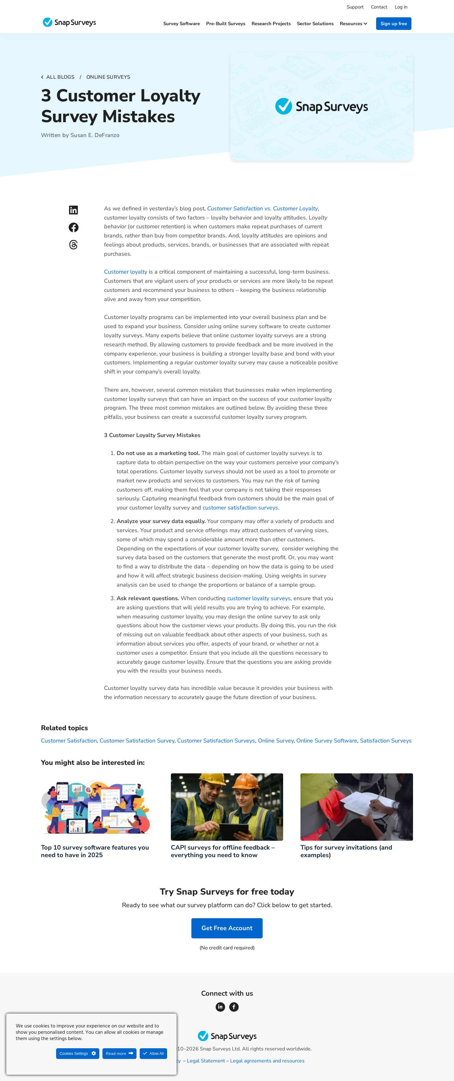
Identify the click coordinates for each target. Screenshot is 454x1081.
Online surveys (108, 77)
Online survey (276, 740)
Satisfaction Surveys (386, 740)
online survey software (326, 740)
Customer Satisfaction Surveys (216, 740)
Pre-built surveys (225, 23)
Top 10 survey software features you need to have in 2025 (95, 851)
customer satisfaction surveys (240, 507)
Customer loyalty (125, 272)
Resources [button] (353, 23)
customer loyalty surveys (259, 598)
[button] (73, 210)
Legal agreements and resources (267, 1060)
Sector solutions (315, 23)
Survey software (181, 23)
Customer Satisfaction (69, 740)
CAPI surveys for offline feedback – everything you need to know (223, 851)
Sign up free (394, 23)
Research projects (271, 23)
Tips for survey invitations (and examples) (346, 851)
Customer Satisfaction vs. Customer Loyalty (262, 208)
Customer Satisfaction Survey (137, 740)
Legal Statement (206, 1060)
